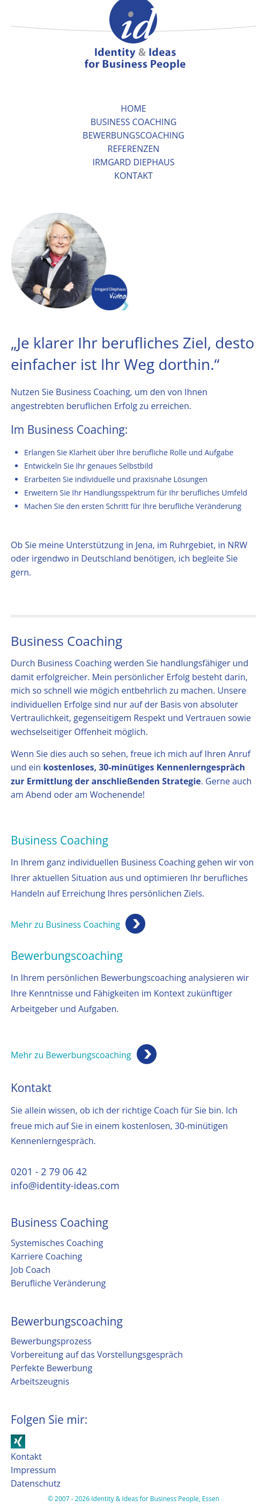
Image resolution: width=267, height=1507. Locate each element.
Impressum (33, 1470)
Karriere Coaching (46, 1256)
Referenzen (134, 149)
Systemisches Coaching (57, 1243)
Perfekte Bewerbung (51, 1368)
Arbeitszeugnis (40, 1381)
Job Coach (30, 1270)
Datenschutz (36, 1483)
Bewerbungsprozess (51, 1341)
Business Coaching (134, 122)
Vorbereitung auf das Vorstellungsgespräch (97, 1354)
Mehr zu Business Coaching (65, 924)
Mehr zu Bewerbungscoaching (71, 1055)
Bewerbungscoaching (133, 135)
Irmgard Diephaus (133, 162)
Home (133, 108)
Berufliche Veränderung (58, 1283)
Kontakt (133, 175)
